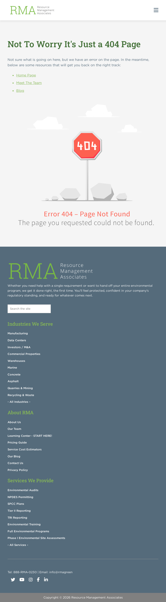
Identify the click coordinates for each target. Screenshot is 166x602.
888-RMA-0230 (25, 572)
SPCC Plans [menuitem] (16, 504)
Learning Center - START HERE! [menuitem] (30, 436)
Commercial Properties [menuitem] (24, 354)
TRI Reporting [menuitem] (17, 517)
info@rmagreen (61, 572)
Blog (20, 90)
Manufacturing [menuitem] (18, 333)
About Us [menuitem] (14, 422)
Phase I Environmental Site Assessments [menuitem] (36, 538)
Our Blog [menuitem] (14, 456)
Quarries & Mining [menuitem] (20, 388)
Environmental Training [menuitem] (24, 524)
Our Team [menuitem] (14, 429)
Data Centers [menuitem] (17, 340)
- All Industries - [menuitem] (19, 402)
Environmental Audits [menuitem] (23, 490)
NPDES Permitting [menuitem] (20, 497)
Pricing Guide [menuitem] (17, 442)
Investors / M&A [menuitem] (19, 347)
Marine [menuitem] (12, 367)
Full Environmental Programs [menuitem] (28, 531)
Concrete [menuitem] (14, 374)
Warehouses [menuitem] (16, 361)
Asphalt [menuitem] (13, 381)
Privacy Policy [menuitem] (18, 470)
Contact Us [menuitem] (15, 463)
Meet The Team (29, 83)
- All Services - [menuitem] (18, 545)
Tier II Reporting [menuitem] (19, 511)
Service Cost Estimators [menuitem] (25, 449)
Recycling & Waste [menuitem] (21, 395)
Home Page (26, 75)
